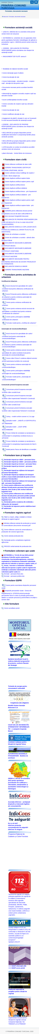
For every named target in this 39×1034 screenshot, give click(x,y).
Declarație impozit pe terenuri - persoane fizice (20, 464)
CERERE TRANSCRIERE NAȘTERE (15, 269)
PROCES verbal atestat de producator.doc (16, 546)
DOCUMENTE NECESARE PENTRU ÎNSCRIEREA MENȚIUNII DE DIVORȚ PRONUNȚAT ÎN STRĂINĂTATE (19, 261)
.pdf (19, 559)
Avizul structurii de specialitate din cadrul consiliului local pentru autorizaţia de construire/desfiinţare (17, 336)
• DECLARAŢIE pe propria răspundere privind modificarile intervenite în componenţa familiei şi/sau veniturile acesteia (18, 135)
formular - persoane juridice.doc (13, 576)
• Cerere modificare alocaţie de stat (13, 114)
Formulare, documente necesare (17, 16)
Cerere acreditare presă (10, 608)
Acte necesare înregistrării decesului (15, 216)
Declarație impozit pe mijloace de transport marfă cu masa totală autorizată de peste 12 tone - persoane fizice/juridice (19, 477)
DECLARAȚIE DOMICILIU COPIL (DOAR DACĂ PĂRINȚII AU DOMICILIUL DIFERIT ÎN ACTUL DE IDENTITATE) (19, 229)
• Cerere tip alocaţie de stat (10, 77)
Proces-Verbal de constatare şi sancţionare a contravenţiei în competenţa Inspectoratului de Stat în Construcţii (19, 443)
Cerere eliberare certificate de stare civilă (16, 164)
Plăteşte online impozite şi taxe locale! (19, 638)
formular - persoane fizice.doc (12, 574)
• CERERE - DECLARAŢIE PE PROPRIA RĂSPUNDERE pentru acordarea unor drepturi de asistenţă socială (18, 50)
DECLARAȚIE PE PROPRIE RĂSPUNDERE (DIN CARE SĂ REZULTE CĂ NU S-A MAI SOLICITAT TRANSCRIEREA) (19, 222)
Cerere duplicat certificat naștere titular (16, 178)
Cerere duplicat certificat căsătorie (14, 188)
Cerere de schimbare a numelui (13, 234)
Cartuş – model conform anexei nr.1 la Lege (18, 416)
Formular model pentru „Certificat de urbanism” (19, 323)
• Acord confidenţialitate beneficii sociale (14, 100)
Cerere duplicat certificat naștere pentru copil (18, 181)
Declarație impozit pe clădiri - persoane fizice (19, 459)
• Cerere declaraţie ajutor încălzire (13, 73)
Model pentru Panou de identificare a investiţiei (19, 449)
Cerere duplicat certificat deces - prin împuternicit (19, 191)
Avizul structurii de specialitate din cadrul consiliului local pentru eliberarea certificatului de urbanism (17, 288)
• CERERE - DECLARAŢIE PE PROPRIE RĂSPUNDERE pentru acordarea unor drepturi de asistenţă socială (18, 126)
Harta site (5, 16)
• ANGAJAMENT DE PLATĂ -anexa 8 (14, 56)
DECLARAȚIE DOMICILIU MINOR (14, 266)
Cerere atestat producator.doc (12, 536)
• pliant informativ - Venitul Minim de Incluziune (17, 153)
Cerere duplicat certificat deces (13, 185)
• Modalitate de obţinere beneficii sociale (15, 69)
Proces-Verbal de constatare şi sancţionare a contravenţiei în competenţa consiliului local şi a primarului (18, 435)
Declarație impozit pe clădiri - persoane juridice (20, 462)
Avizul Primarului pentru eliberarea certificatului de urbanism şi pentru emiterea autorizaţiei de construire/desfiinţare (19, 296)
